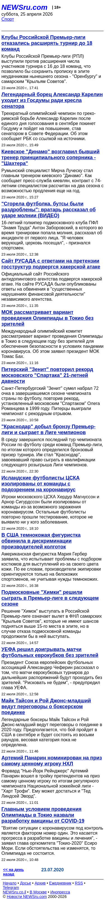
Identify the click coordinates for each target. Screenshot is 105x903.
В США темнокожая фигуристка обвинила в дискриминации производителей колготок (41, 541)
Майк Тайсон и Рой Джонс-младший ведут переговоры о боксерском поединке (46, 706)
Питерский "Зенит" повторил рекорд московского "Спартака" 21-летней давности (47, 375)
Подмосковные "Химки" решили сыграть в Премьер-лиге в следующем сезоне (50, 598)
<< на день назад (13, 871)
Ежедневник (60, 883)
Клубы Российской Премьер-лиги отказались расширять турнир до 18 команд (46, 43)
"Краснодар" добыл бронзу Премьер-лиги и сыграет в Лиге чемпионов (48, 429)
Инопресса (60, 892)
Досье (25, 883)
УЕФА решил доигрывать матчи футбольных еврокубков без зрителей (49, 652)
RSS (79, 883)
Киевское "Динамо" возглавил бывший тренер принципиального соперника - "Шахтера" (50, 157)
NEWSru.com (24, 7)
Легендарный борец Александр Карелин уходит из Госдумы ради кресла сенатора (52, 100)
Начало (10, 883)
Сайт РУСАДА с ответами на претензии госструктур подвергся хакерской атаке (50, 264)
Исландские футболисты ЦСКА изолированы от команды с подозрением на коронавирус (40, 483)
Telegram (11, 887)
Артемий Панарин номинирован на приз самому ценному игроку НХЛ (51, 761)
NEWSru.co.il (14, 892)
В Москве (38, 892)
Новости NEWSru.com (27, 896)
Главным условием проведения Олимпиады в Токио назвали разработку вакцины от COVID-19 (42, 815)
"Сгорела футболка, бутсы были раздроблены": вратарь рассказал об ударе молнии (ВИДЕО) (48, 209)
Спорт (7, 19)
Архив (40, 883)
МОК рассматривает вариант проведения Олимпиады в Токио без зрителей (47, 318)
